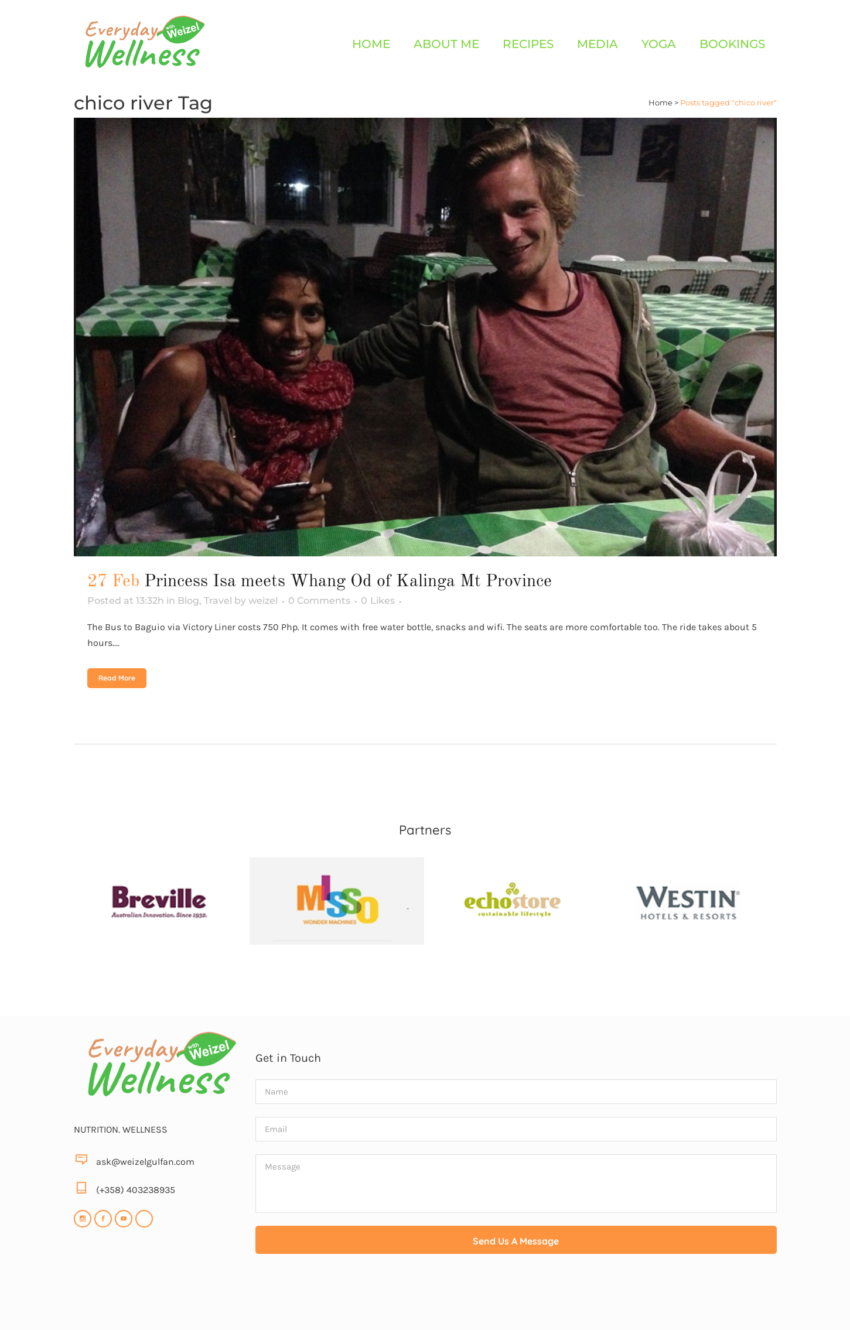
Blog (188, 600)
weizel (263, 600)
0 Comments (319, 600)
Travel (218, 600)
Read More (116, 677)
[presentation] (516, 1295)
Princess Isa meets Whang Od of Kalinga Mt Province (348, 581)
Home (660, 102)
